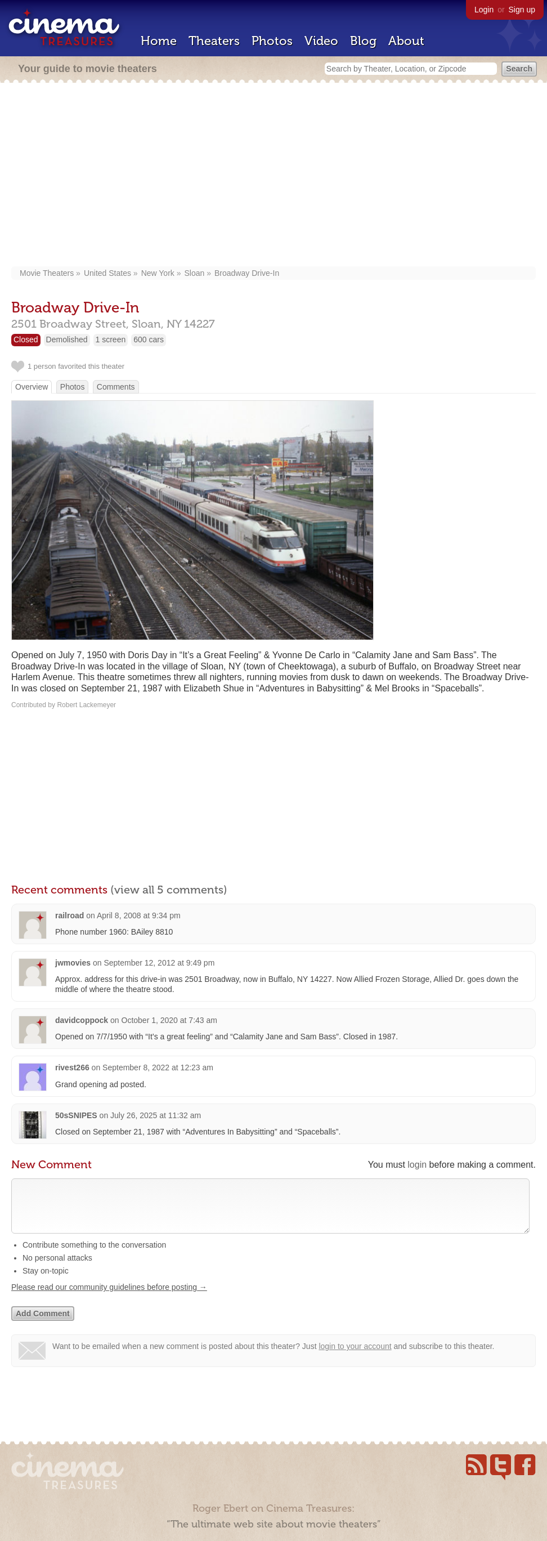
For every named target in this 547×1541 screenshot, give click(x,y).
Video (321, 40)
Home (159, 40)
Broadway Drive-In (246, 273)
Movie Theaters (47, 273)
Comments (116, 386)
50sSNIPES (76, 1115)
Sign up (522, 9)
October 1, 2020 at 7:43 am (169, 1020)
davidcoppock (81, 1020)
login (417, 1164)
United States (107, 273)
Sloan (195, 273)
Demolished (67, 339)
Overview (31, 386)
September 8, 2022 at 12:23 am (157, 1067)
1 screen (111, 339)
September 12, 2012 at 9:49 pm (159, 962)
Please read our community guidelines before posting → (109, 1298)
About (406, 40)
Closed (26, 339)
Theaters (214, 40)
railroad (69, 915)
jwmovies (73, 962)
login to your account (355, 1357)
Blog (363, 40)
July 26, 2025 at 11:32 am (155, 1115)
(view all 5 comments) (168, 889)
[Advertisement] (273, 175)
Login (484, 9)
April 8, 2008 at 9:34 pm (139, 915)
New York (157, 273)
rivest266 (72, 1067)
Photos (272, 40)
